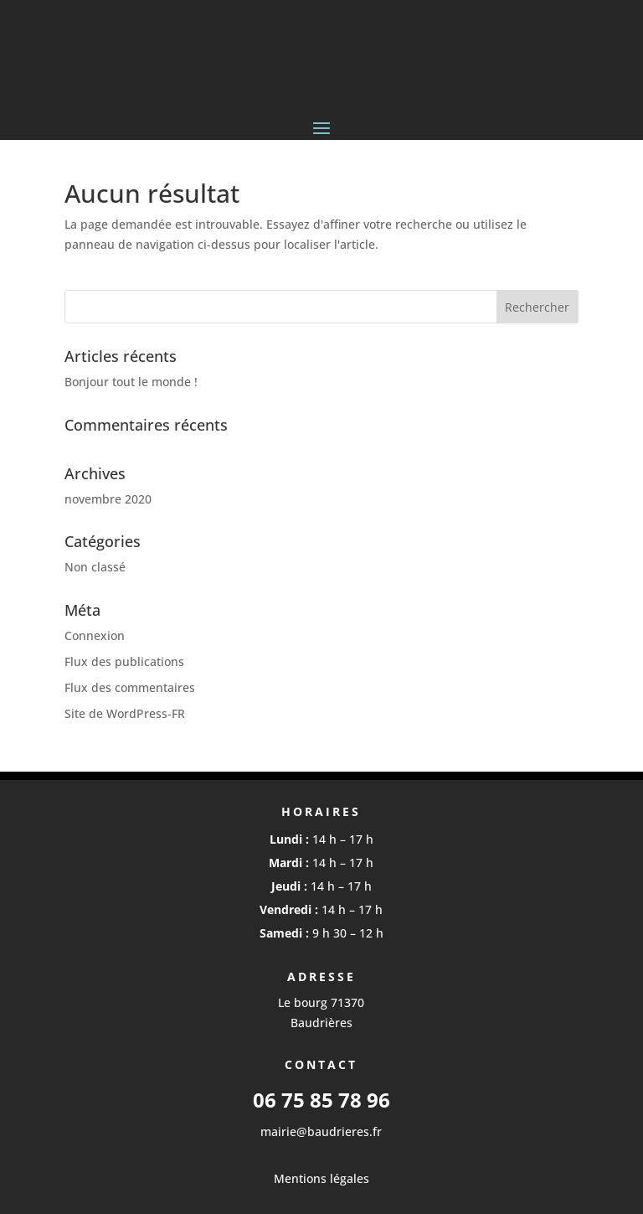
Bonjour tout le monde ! (131, 382)
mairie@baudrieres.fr (321, 1131)
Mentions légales (321, 1178)
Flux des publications (124, 661)
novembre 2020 (108, 499)
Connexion (94, 635)
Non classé (95, 567)
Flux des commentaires (129, 687)
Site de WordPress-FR (124, 713)
